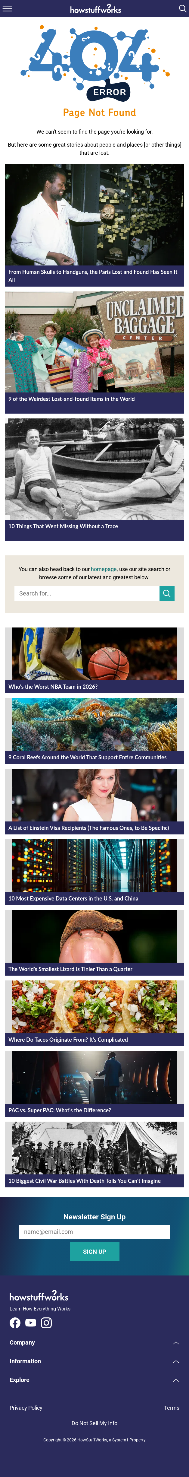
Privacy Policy (26, 1408)
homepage (104, 569)
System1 (120, 1439)
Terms (171, 1408)
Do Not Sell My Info (94, 1423)
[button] (94, 1342)
